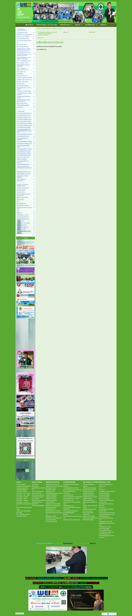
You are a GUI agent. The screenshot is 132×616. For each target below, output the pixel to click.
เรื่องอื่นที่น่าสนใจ (46, 29)
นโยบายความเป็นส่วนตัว (24, 243)
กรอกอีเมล (19, 233)
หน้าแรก (38, 29)
